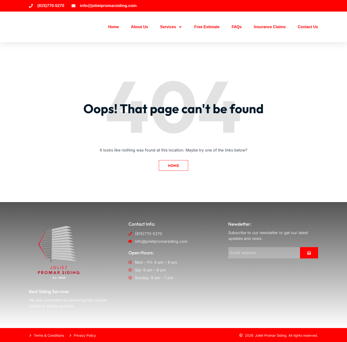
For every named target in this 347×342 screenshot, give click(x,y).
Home (113, 27)
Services (171, 27)
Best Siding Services (49, 291)
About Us (139, 27)
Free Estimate (207, 27)
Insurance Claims (270, 27)
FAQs (237, 27)
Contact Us (308, 27)
